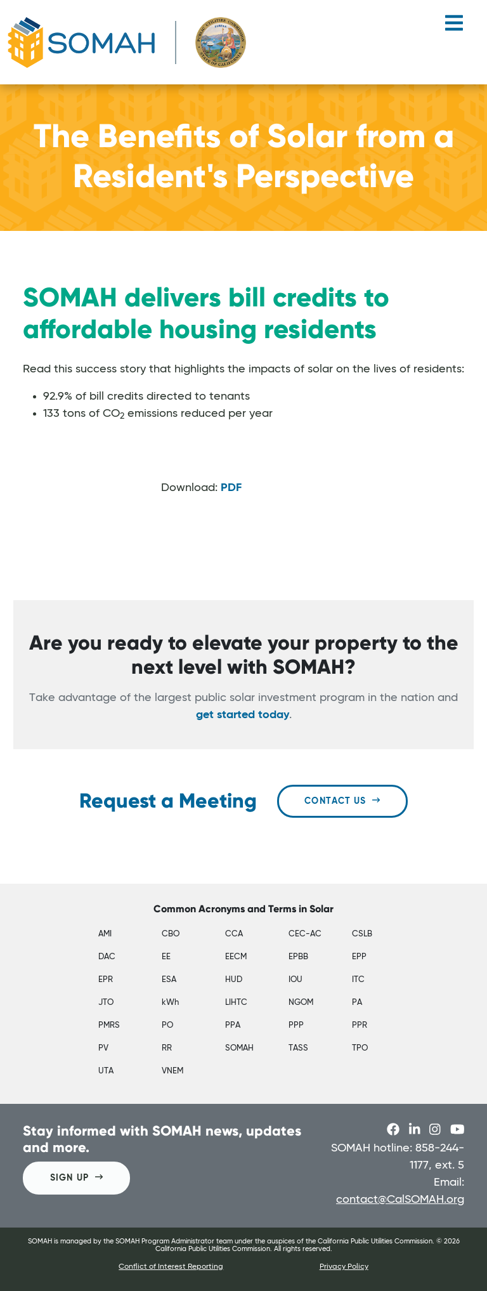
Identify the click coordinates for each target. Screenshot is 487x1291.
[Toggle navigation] (454, 28)
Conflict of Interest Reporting (171, 1267)
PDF (231, 488)
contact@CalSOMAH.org (400, 1199)
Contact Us (342, 800)
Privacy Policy (344, 1267)
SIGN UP (76, 1177)
